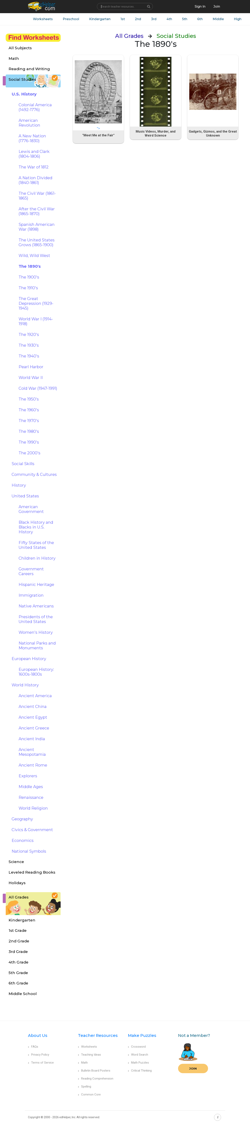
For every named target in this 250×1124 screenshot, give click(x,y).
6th (200, 19)
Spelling (84, 1086)
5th (184, 19)
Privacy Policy (38, 1054)
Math (83, 1062)
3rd (153, 19)
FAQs (33, 1046)
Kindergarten (100, 19)
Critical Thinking (140, 1070)
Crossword (137, 1046)
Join (193, 1068)
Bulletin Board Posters (94, 1070)
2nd (138, 19)
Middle (218, 19)
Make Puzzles (142, 1035)
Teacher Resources (98, 1035)
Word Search (138, 1054)
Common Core (89, 1094)
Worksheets (43, 19)
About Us (37, 1035)
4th (169, 19)
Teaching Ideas (89, 1054)
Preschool (71, 19)
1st (123, 19)
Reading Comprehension (95, 1078)
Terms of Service (41, 1062)
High (237, 19)
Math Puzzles (138, 1062)
